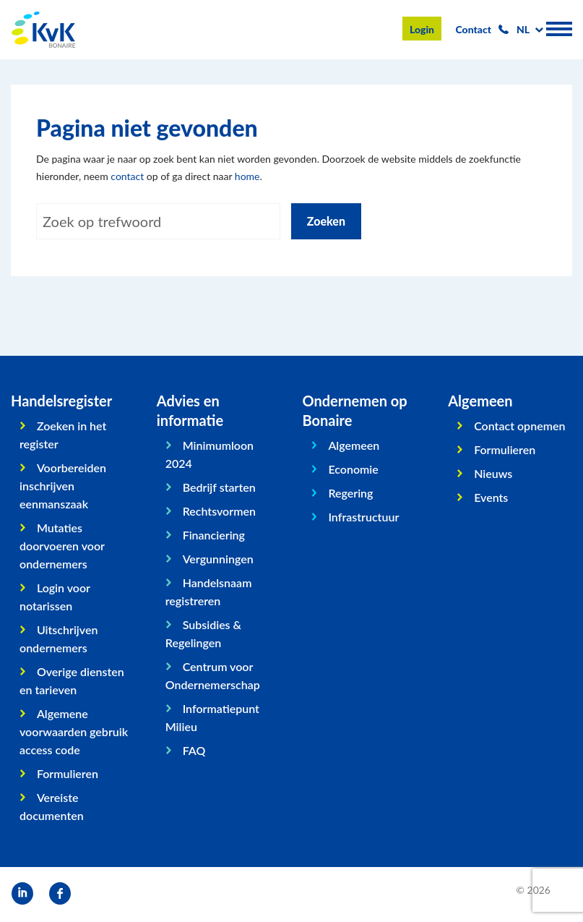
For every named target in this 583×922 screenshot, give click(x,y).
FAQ (194, 750)
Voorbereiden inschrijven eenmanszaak (63, 486)
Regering (350, 493)
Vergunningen (218, 558)
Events (491, 497)
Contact (474, 29)
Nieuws (493, 473)
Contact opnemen (519, 425)
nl (523, 29)
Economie (353, 469)
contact (127, 176)
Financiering (214, 535)
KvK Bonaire (43, 29)
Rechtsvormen (219, 511)
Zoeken (326, 221)
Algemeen (353, 445)
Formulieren (67, 773)
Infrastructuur (363, 517)
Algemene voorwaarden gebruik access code (74, 731)
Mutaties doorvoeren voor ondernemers (62, 546)
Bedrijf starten (219, 487)
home (247, 176)
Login (422, 29)
